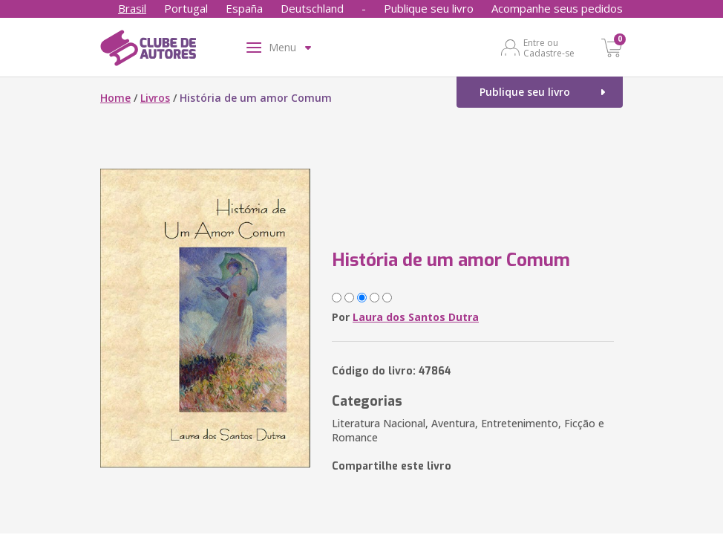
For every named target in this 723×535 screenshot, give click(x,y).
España (244, 8)
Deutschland (312, 8)
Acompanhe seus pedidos (557, 8)
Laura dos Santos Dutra (416, 317)
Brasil (132, 8)
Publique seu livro (429, 8)
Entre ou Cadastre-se (549, 47)
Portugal (186, 8)
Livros (155, 98)
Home (115, 98)
